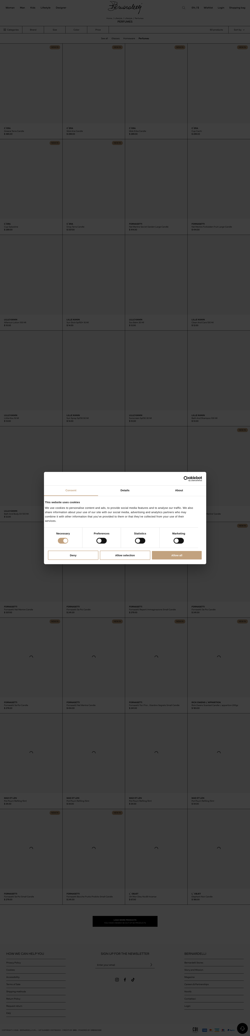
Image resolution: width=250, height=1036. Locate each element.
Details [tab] (125, 490)
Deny (73, 555)
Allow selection (125, 555)
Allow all (176, 555)
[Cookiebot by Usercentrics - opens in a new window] (186, 478)
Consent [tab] (70, 490)
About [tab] (179, 490)
